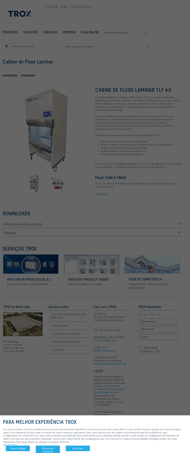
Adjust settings (17, 448)
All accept (78, 448)
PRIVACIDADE (10, 445)
